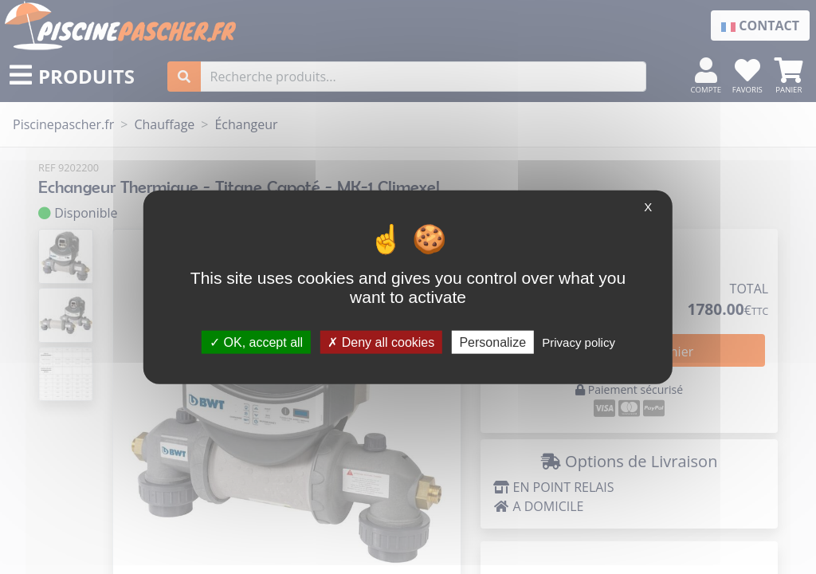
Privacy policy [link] (578, 341)
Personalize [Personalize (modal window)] (492, 341)
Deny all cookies (381, 341)
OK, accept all (256, 341)
